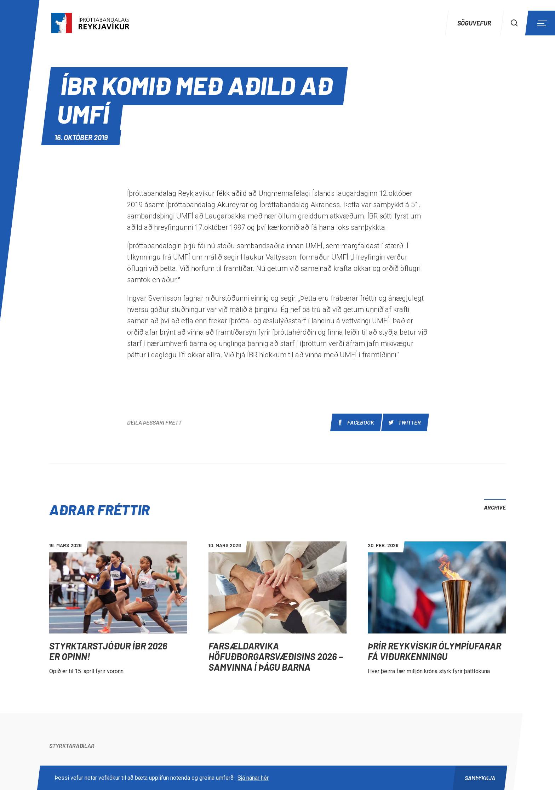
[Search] (514, 23)
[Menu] (541, 23)
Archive (495, 507)
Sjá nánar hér (253, 777)
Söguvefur (474, 23)
